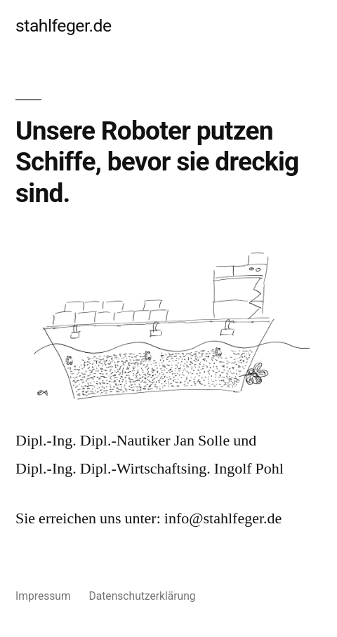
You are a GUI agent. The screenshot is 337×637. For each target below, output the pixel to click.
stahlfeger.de (63, 25)
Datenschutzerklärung (142, 596)
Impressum (43, 596)
